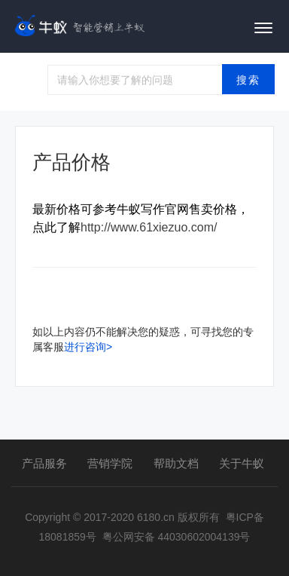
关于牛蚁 (241, 463)
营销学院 (109, 463)
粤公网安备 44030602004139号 (176, 537)
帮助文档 (176, 463)
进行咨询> (88, 347)
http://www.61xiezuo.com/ (149, 227)
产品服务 (44, 463)
